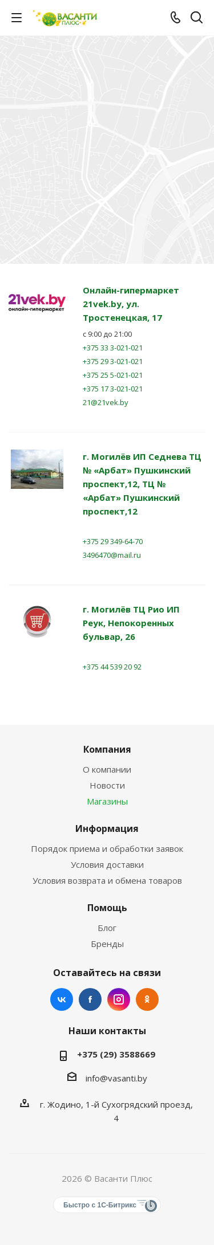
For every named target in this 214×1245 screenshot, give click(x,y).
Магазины (107, 801)
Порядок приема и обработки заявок (107, 848)
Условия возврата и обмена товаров (107, 880)
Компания (107, 749)
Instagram (118, 999)
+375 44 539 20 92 (112, 667)
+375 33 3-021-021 (113, 347)
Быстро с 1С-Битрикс (99, 1205)
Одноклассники (147, 999)
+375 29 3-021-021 (113, 361)
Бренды (107, 943)
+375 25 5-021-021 (113, 375)
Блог (107, 927)
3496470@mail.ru (112, 555)
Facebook (90, 999)
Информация (107, 828)
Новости (107, 785)
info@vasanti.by (116, 1078)
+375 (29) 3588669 (116, 1054)
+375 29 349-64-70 (113, 541)
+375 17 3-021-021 (113, 388)
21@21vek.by (105, 402)
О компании (107, 769)
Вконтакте (61, 999)
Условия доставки (107, 864)
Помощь (107, 907)
